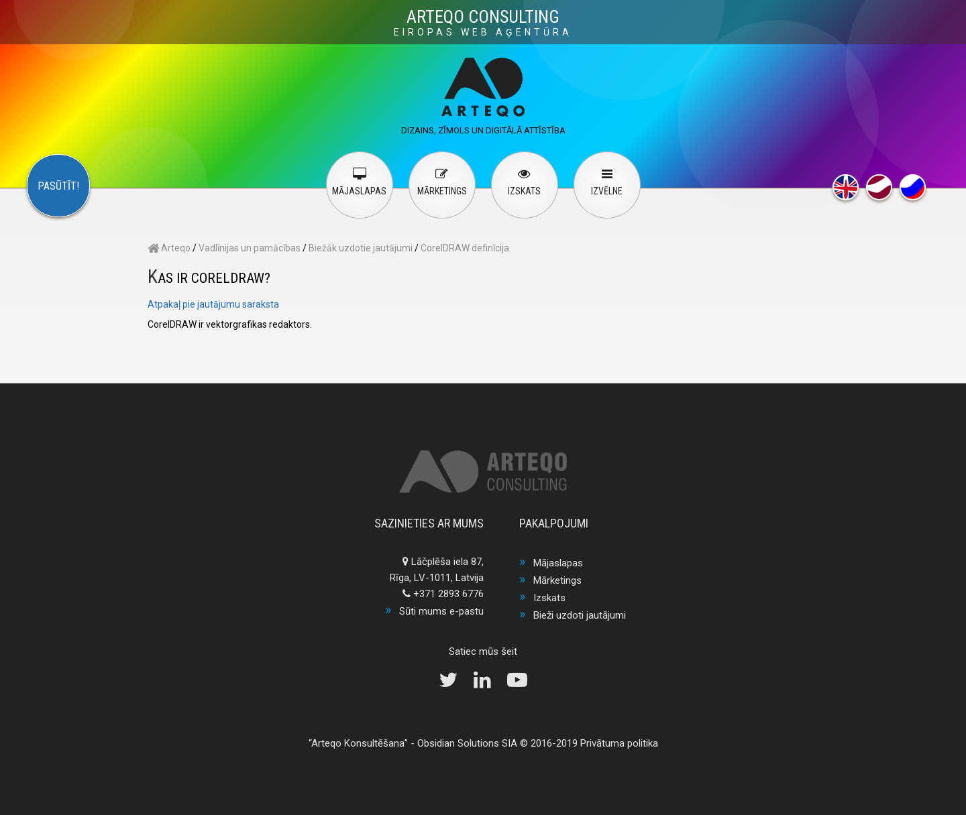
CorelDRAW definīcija (465, 248)
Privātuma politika (619, 743)
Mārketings (557, 580)
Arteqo (169, 248)
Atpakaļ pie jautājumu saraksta (213, 304)
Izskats (549, 598)
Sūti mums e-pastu (441, 611)
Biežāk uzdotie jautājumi (361, 248)
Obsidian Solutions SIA (467, 743)
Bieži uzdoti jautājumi (579, 615)
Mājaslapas (558, 563)
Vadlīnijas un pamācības (250, 248)
